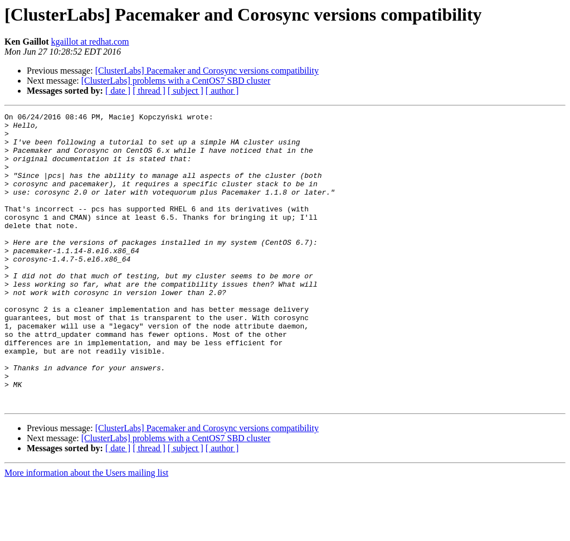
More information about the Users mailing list (86, 531)
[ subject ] (185, 90)
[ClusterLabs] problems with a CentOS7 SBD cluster (176, 80)
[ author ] (222, 90)
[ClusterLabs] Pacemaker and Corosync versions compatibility (207, 70)
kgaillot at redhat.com (90, 41)
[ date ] (117, 90)
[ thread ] (149, 90)
